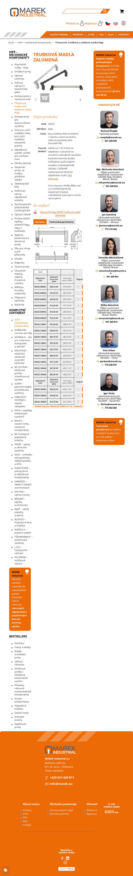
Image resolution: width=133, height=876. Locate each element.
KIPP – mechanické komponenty (34, 42)
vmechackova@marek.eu (112, 272)
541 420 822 (112, 186)
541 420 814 (111, 321)
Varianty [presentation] (40, 221)
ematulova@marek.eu (111, 318)
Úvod (11, 42)
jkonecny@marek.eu (111, 225)
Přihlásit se (75, 23)
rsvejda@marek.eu (110, 137)
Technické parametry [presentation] (61, 221)
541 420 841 (112, 276)
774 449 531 (111, 364)
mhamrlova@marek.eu (112, 182)
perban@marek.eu (110, 361)
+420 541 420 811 (62, 777)
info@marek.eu (61, 784)
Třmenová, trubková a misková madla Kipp (79, 42)
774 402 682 (111, 407)
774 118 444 (111, 229)
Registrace (94, 23)
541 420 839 (111, 140)
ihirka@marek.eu (111, 404)
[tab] (40, 222)
